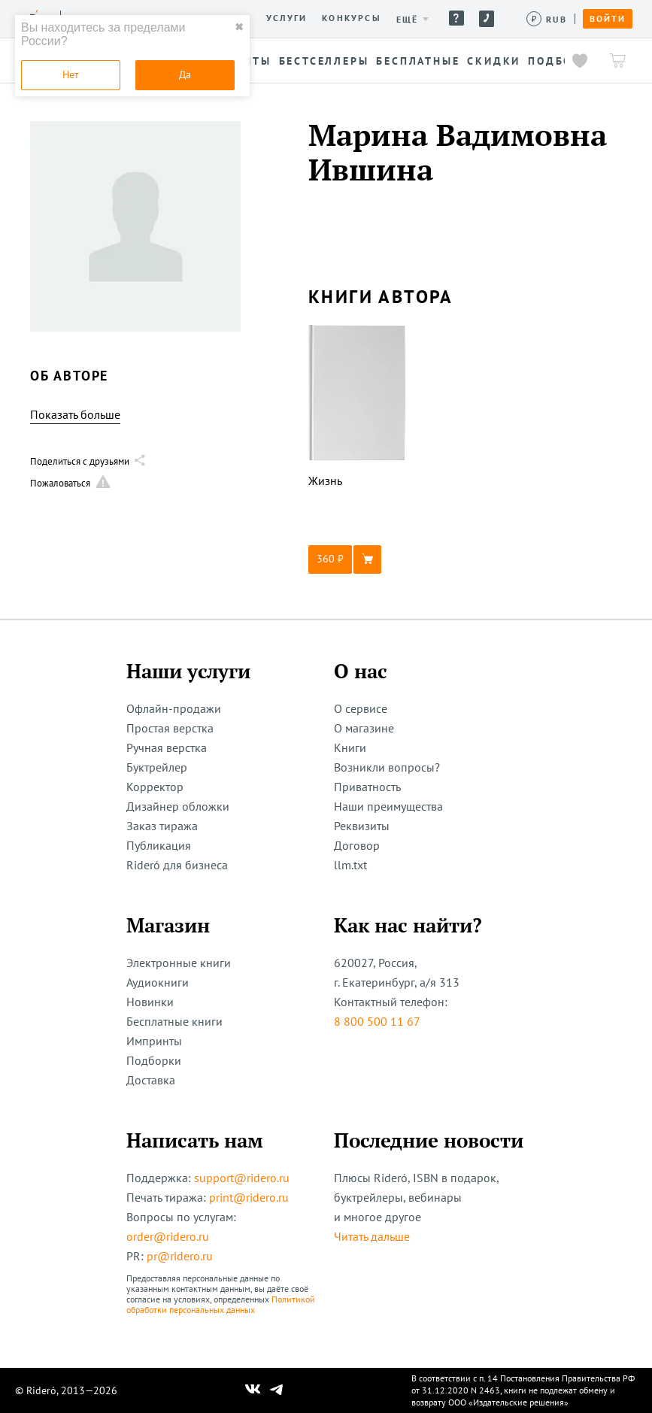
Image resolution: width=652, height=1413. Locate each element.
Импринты (154, 1040)
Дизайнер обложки (177, 806)
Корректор (154, 786)
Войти (608, 19)
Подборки (153, 1060)
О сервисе (360, 708)
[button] (357, 559)
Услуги (286, 18)
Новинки (150, 1001)
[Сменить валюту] (547, 19)
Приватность (367, 786)
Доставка (150, 1079)
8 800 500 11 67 (377, 1021)
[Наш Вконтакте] (253, 1390)
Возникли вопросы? (387, 767)
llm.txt (350, 864)
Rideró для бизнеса (177, 864)
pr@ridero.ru (180, 1255)
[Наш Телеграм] (276, 1390)
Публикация (158, 845)
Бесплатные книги (174, 1021)
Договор (357, 845)
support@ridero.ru (242, 1177)
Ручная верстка (166, 747)
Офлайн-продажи (173, 708)
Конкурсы (351, 18)
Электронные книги (178, 962)
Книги (350, 747)
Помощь (456, 18)
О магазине (364, 727)
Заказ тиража (162, 825)
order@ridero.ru (167, 1236)
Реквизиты (362, 825)
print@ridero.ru (249, 1197)
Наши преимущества (388, 806)
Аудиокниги (157, 982)
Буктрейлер (156, 767)
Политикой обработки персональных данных (220, 1304)
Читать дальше (372, 1236)
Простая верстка (170, 727)
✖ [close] (239, 27)
